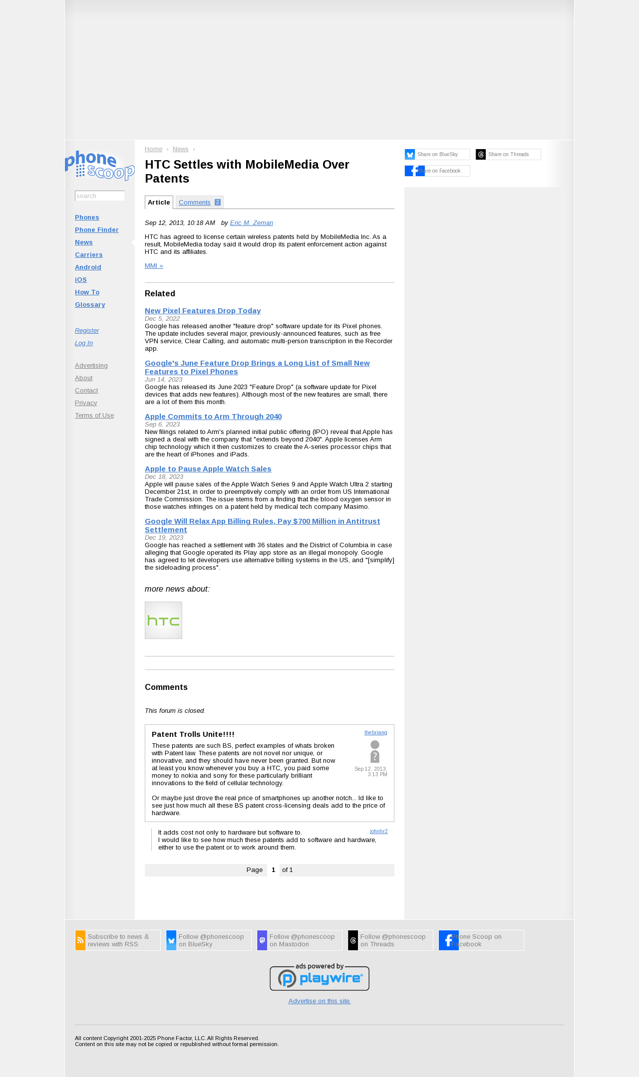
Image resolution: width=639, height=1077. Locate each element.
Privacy (86, 403)
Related (160, 293)
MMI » (154, 265)
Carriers (89, 254)
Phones (87, 217)
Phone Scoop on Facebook (476, 940)
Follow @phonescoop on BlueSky (211, 940)
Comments (166, 687)
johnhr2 (379, 831)
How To (87, 292)
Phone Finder (97, 229)
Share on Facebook (438, 171)
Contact (86, 390)
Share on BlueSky (437, 154)
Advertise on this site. (320, 1001)
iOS (81, 279)
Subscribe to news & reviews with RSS (118, 940)
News (84, 242)
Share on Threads (508, 154)
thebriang (375, 732)
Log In (84, 343)
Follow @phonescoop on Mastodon (302, 940)
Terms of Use (94, 415)
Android (88, 267)
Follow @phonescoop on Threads (393, 940)
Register (87, 330)
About (83, 378)
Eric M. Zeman (251, 222)
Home (153, 149)
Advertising (91, 365)
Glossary (90, 304)
